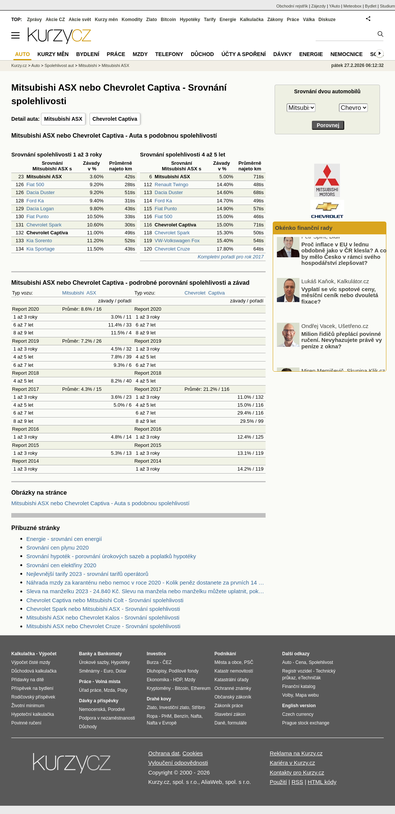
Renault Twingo (171, 184)
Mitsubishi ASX (63, 119)
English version (299, 705)
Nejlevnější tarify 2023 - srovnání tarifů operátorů (87, 574)
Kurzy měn (106, 19)
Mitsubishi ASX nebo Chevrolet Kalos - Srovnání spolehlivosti (102, 617)
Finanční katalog (298, 686)
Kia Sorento (39, 240)
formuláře (237, 723)
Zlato (151, 19)
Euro (108, 671)
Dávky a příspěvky (98, 700)
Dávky (282, 54)
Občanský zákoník (232, 697)
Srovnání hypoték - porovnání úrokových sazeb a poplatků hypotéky (111, 556)
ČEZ (167, 662)
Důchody (88, 726)
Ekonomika (158, 679)
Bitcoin (168, 19)
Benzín (181, 716)
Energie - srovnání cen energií (64, 539)
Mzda (109, 690)
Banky (86, 653)
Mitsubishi (73, 293)
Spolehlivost (321, 662)
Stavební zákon (230, 714)
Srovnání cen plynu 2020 (57, 547)
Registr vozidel (297, 671)
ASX (91, 293)
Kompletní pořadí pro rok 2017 (231, 257)
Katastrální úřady (231, 679)
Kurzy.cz (19, 65)
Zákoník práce (228, 705)
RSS (297, 782)
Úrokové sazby (93, 662)
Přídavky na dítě (27, 679)
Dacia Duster (40, 192)
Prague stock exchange (305, 723)
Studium (387, 6)
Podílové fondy (183, 671)
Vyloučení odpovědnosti (178, 762)
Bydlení (87, 54)
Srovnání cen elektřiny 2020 (61, 565)
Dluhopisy (156, 671)
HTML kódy (322, 782)
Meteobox (352, 6)
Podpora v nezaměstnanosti (107, 718)
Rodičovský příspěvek (33, 697)
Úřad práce (90, 690)
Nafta (196, 716)
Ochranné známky (232, 688)
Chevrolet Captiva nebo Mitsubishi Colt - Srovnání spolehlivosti (105, 600)
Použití (278, 782)
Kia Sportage (40, 249)
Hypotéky (190, 19)
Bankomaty (109, 653)
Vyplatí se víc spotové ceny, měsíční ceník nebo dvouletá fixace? (339, 300)
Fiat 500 (35, 184)
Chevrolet (195, 293)
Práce (293, 19)
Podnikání (225, 653)
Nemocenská (92, 709)
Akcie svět (80, 19)
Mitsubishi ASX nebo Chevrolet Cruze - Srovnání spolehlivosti (103, 626)
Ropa (152, 716)
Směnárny (89, 671)
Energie (228, 19)
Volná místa (107, 681)
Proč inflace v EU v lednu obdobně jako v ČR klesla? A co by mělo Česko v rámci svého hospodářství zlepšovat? (343, 258)
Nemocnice (346, 54)
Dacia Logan (40, 208)
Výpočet (47, 653)
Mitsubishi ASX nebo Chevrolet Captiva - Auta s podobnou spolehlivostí (100, 503)
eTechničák (309, 677)
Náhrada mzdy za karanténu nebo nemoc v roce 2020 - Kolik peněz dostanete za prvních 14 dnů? (146, 582)
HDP (177, 679)
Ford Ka (35, 201)
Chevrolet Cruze (172, 249)
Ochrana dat (163, 753)
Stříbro (198, 707)
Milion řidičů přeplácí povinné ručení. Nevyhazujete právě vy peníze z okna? (341, 345)
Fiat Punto (37, 216)
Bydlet (371, 6)
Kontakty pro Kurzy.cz (297, 772)
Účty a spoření (244, 54)
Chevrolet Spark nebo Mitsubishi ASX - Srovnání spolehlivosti (103, 609)
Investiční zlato (174, 707)
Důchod (202, 54)
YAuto (334, 6)
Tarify (210, 19)
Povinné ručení (26, 723)
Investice (156, 653)
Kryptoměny (159, 688)
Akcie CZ (55, 19)
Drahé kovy (159, 699)
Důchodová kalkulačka (33, 671)
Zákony (275, 19)
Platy (122, 690)
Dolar (120, 671)
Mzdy (140, 54)
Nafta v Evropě (161, 723)
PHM (166, 716)
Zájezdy (318, 6)
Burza (152, 662)
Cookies (192, 753)
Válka (308, 19)
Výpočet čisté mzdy (30, 662)
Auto (35, 65)
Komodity (132, 19)
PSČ (249, 662)
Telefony (169, 54)
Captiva (216, 293)
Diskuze (327, 19)
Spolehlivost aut (59, 65)
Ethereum (200, 688)
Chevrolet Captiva (115, 119)
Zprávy (34, 19)
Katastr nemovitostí (233, 671)
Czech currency (297, 714)
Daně (219, 723)
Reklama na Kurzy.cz (296, 753)
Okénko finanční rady (304, 228)
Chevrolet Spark (43, 225)
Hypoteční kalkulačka (32, 714)
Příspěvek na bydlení (32, 688)
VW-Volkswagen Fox (177, 240)
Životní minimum (27, 705)
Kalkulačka (252, 19)
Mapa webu (307, 695)
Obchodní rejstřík (292, 6)
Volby (287, 695)
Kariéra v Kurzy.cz (292, 762)
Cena (300, 662)
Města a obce (228, 662)
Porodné (116, 709)
